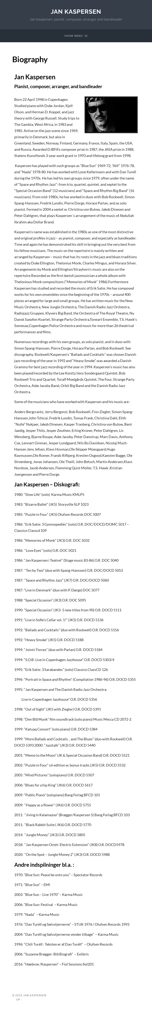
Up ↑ (19, 999)
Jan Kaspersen (76, 11)
